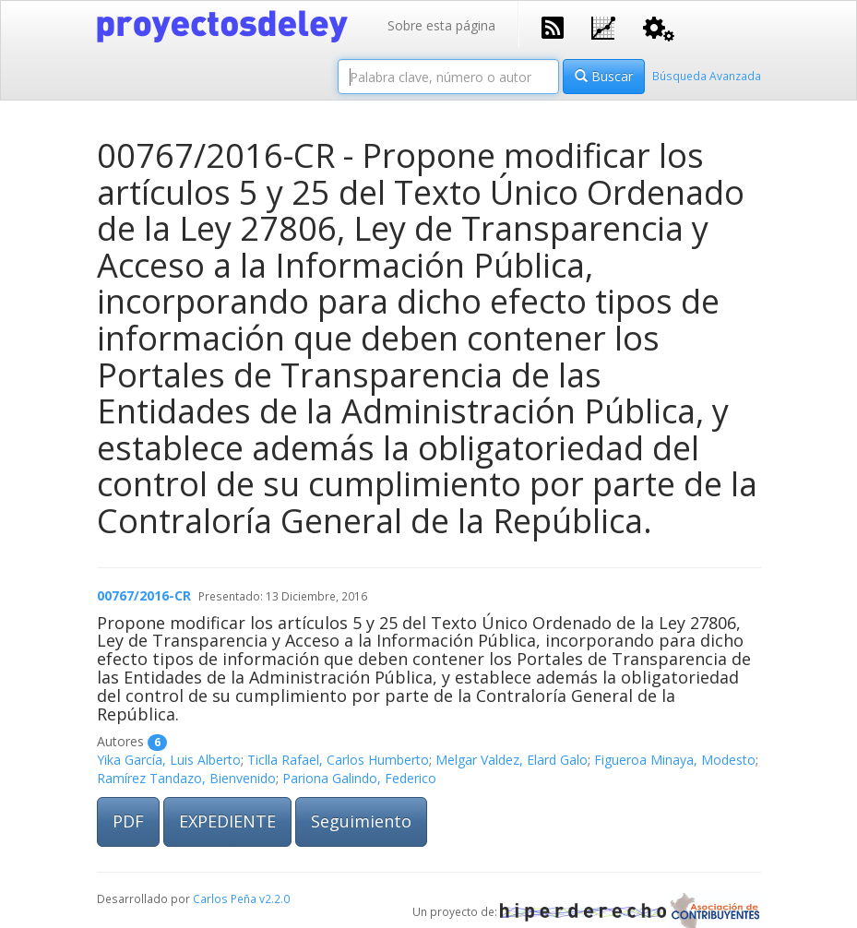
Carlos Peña (224, 898)
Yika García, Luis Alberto (169, 759)
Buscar (604, 76)
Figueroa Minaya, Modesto (675, 759)
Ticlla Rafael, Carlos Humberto (338, 759)
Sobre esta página (441, 25)
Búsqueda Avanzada (706, 75)
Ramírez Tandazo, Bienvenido (186, 778)
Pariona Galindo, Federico (359, 778)
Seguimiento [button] (361, 821)
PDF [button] (128, 821)
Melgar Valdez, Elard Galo (511, 759)
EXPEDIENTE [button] (227, 821)
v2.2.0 (274, 898)
